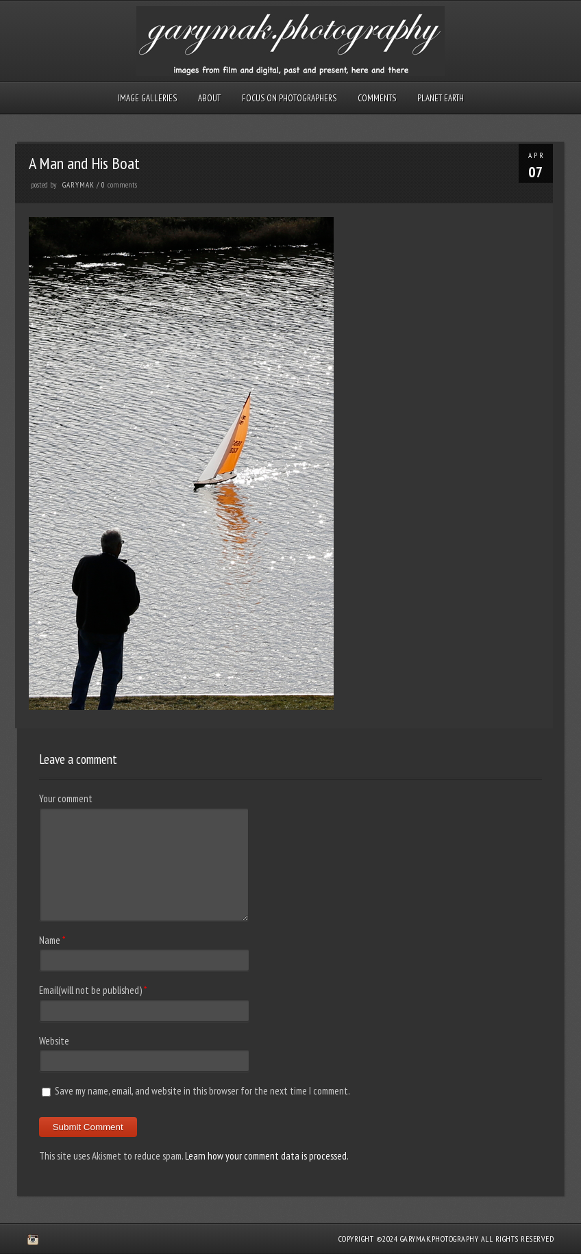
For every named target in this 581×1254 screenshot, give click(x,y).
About (209, 98)
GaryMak (78, 185)
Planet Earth (440, 98)
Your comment (65, 798)
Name (49, 940)
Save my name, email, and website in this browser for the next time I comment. (202, 1090)
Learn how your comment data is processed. (267, 1155)
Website (54, 1040)
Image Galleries (147, 98)
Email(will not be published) (90, 990)
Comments (377, 98)
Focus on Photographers (289, 98)
